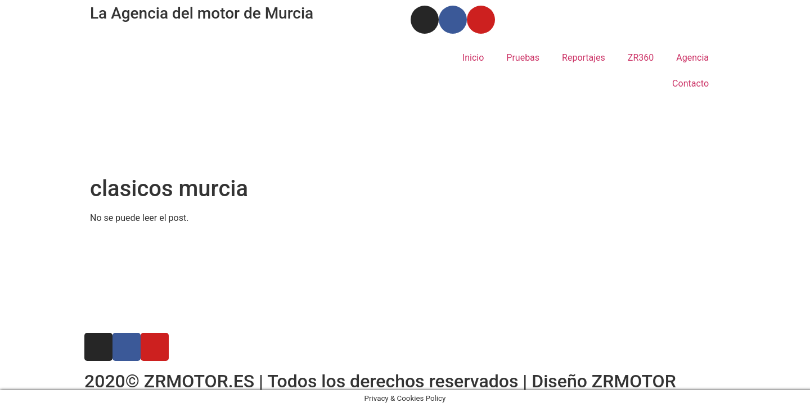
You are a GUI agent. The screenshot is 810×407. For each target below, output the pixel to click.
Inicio (473, 57)
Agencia (692, 57)
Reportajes (583, 57)
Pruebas (522, 57)
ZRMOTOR (634, 381)
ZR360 (641, 57)
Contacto (690, 83)
